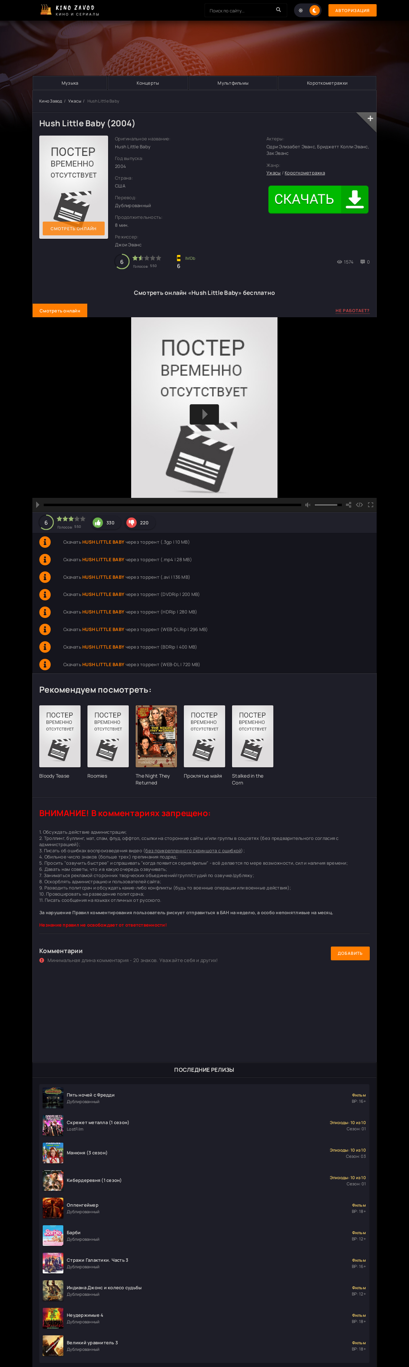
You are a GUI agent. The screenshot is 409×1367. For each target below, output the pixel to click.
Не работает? (353, 310)
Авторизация (352, 10)
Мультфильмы (233, 83)
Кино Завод (50, 101)
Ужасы (74, 101)
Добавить (350, 953)
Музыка (70, 83)
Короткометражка (305, 173)
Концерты (148, 83)
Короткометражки (327, 83)
